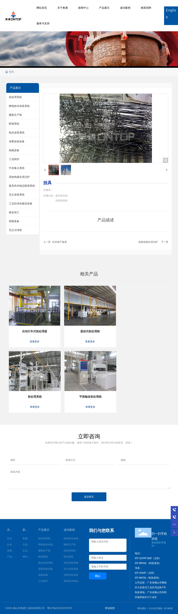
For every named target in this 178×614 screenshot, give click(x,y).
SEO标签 (168, 608)
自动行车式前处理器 (34, 331)
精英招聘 (146, 7)
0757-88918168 (140, 563)
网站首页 (42, 7)
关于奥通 (62, 7)
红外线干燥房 (59, 242)
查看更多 (34, 341)
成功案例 (125, 7)
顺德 (160, 608)
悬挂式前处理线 (90, 331)
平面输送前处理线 (90, 396)
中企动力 (153, 608)
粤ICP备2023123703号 (59, 608)
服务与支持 (43, 23)
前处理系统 (35, 396)
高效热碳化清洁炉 (148, 242)
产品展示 (104, 7)
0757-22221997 (140, 558)
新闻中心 (83, 7)
